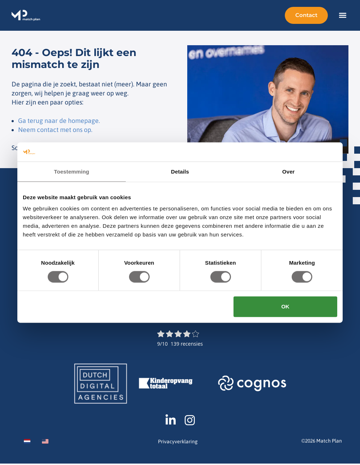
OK (285, 306)
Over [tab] (288, 171)
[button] (342, 15)
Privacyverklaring (178, 443)
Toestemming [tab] (71, 171)
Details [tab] (180, 171)
